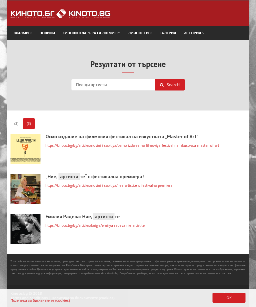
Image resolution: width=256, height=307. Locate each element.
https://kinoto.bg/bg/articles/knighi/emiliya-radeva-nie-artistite (95, 225)
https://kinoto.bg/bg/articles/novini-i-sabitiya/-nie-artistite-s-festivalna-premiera (109, 185)
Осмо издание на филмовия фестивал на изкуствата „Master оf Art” (122, 136)
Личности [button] (140, 32)
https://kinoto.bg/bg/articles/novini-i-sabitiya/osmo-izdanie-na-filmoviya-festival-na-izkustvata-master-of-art (132, 145)
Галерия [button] (168, 32)
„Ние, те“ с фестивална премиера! (95, 176)
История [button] (194, 32)
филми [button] (23, 32)
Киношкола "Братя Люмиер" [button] (91, 32)
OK (229, 297)
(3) (16, 123)
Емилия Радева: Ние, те (83, 216)
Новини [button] (47, 32)
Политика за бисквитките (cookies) (40, 300)
